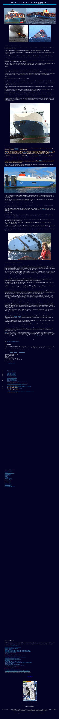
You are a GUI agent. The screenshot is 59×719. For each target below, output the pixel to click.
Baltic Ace (16, 148)
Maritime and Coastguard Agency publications (13, 659)
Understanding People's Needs (10, 486)
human (40, 160)
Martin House (32, 706)
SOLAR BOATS (44, 4)
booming (33, 323)
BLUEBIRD (16, 712)
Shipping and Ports (8, 480)
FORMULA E (32, 712)
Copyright (8, 709)
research (26, 165)
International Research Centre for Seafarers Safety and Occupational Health (18, 662)
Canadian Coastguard (8, 649)
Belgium (15, 316)
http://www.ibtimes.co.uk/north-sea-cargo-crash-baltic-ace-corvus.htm (17, 671)
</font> (30, 407)
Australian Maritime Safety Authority (11, 648)
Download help (22, 352)
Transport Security (8, 482)
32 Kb (15, 352)
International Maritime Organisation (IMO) (12, 654)
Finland (40, 155)
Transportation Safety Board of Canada (12, 666)
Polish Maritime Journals (9, 663)
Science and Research (8, 479)
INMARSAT (7, 653)
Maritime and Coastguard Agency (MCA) (12, 658)
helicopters (25, 152)
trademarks (23, 710)
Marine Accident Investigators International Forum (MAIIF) (15, 656)
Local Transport (7, 475)
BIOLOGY (13, 4)
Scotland (27, 156)
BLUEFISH (21, 712)
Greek (6, 315)
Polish (44, 209)
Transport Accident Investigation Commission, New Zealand (15, 665)
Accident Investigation (9, 470)
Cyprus (46, 226)
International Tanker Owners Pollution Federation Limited (15, 655)
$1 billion (37, 335)
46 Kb (11, 352)
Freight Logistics (8, 474)
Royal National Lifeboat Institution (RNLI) (12, 664)
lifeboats (50, 151)
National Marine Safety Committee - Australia (13, 661)
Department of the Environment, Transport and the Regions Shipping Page (18, 651)
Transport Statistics (8, 484)
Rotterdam (16, 149)
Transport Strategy (8, 485)
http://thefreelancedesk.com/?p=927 (13, 341)
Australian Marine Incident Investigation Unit (13, 647)
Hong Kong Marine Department (10, 652)
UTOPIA (43, 712)
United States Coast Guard (9, 667)
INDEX (31, 4)
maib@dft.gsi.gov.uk (11, 362)
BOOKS (17, 4)
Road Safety (7, 477)
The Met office (7, 660)
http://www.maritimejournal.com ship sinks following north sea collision (17, 670)
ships (12, 164)
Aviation (6, 472)
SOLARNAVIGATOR (38, 712)
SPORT (49, 4)
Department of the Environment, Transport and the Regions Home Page (17, 650)
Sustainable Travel (8, 481)
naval (7, 152)
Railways (6, 476)
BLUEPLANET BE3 (26, 712)
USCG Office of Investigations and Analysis (12, 668)
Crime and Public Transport (9, 473)
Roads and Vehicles (8, 478)
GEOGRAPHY (23, 4)
